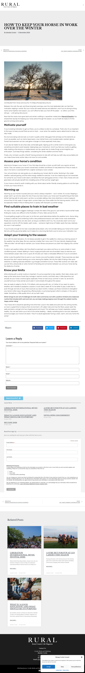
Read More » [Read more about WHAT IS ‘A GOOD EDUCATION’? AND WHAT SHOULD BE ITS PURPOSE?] (13, 620)
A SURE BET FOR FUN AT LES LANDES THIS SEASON (60, 409)
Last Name (9, 457)
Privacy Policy (66, 670)
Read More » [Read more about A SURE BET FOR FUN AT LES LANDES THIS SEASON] (49, 566)
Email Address (10, 442)
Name (8, 367)
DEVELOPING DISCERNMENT (57, 415)
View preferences (76, 667)
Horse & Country (68, 116)
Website (8, 380)
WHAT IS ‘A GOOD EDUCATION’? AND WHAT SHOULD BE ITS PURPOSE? (20, 416)
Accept (49, 667)
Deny (62, 667)
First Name (9, 449)
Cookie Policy (59, 670)
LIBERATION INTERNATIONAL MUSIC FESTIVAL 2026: (21, 409)
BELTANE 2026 (10, 423)
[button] (82, 657)
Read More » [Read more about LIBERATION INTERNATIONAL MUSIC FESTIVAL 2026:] (13, 568)
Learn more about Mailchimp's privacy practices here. (33, 484)
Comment (9, 345)
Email (8, 373)
